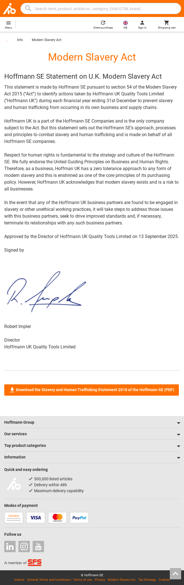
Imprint (19, 580)
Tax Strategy (147, 580)
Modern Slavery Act (46, 40)
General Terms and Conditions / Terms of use (59, 580)
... (7, 40)
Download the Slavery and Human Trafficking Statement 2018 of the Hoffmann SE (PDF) (91, 390)
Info (20, 40)
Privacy (100, 580)
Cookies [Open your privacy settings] (164, 580)
